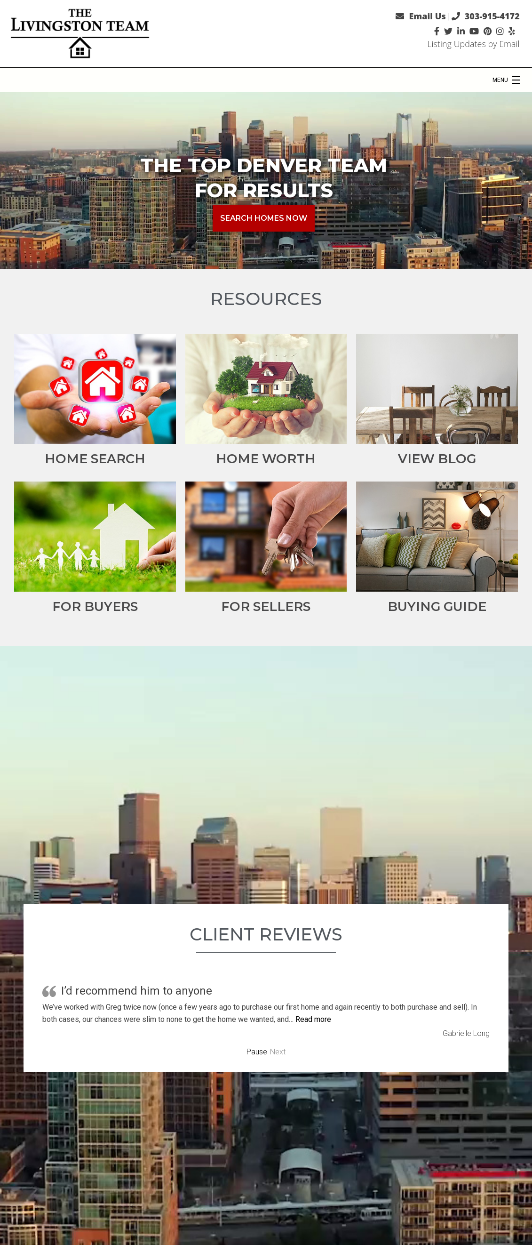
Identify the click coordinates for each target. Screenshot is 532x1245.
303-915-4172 (492, 16)
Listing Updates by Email (473, 43)
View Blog (437, 458)
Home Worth (266, 458)
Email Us (427, 16)
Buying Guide (437, 606)
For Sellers (265, 606)
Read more (313, 1019)
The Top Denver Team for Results (263, 178)
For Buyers (95, 606)
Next (278, 1052)
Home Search (95, 458)
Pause (256, 1052)
